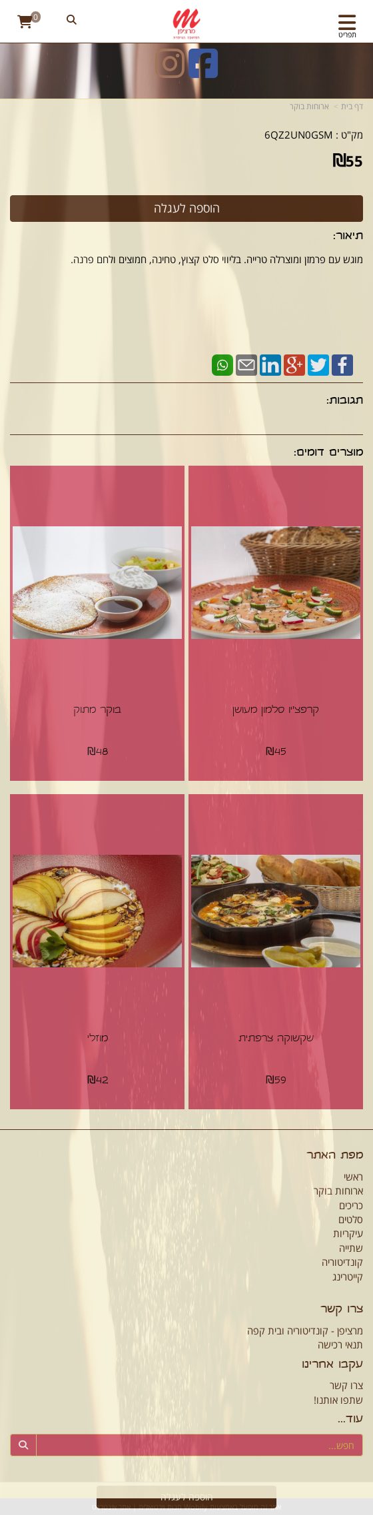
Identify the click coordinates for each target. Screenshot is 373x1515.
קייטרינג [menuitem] (347, 1276)
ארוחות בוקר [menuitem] (338, 1190)
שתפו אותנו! (338, 1399)
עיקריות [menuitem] (348, 1233)
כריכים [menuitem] (351, 1205)
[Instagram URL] (170, 72)
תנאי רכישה (340, 1344)
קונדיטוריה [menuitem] (342, 1261)
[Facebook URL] (203, 72)
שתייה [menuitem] (351, 1248)
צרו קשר (346, 1385)
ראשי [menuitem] (353, 1176)
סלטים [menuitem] (350, 1219)
